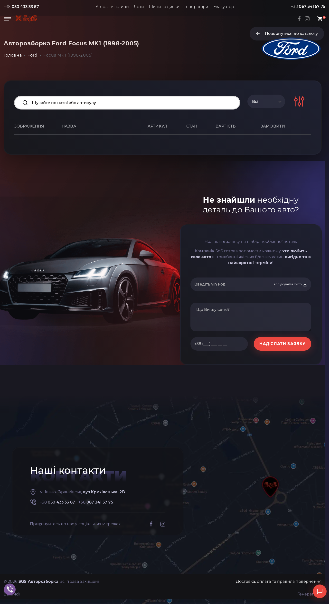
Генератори (196, 6)
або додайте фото (291, 284)
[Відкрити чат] (320, 591)
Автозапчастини (112, 6)
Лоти (139, 6)
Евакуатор (223, 6)
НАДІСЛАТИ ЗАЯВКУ (282, 343)
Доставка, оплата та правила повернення (279, 581)
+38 (21, 6)
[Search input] (127, 102)
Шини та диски (164, 6)
